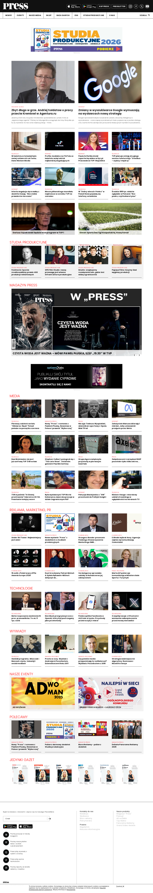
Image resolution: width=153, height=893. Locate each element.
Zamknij (120, 886)
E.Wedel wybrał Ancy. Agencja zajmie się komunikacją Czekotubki (126, 539)
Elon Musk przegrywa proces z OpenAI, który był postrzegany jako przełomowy (59, 618)
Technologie (21, 588)
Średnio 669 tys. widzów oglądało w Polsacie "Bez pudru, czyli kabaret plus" (124, 193)
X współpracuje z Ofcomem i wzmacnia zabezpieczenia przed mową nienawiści (125, 618)
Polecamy (19, 716)
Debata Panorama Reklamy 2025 (125, 745)
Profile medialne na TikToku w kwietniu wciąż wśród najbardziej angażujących (59, 158)
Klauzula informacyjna (90, 829)
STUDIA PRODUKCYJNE (93, 15)
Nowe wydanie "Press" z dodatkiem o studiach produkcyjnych (56, 539)
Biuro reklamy (86, 818)
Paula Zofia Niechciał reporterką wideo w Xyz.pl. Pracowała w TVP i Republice (91, 158)
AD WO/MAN (19, 707)
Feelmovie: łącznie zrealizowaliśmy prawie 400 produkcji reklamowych (24, 272)
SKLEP (48, 15)
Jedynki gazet (22, 759)
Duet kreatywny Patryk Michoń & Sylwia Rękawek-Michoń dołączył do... (59, 575)
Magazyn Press (23, 285)
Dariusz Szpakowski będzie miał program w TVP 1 (38, 232)
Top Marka (121, 821)
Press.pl (119, 816)
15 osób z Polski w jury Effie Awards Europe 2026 (23, 574)
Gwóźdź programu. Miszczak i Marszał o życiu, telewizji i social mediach (25, 661)
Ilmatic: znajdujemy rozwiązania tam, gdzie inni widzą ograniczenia (91, 272)
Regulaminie (71, 890)
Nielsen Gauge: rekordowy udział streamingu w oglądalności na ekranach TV (126, 497)
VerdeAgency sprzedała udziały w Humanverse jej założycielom (90, 575)
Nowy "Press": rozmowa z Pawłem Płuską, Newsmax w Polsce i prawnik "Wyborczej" (58, 426)
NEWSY (8, 15)
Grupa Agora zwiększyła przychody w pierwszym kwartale (89, 461)
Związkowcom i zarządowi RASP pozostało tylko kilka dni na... (126, 460)
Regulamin (85, 827)
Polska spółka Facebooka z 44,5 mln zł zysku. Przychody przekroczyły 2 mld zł (91, 618)
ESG (76, 15)
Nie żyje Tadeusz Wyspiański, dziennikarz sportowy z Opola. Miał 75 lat (92, 426)
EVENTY (20, 15)
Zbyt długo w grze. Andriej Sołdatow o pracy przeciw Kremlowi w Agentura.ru (42, 111)
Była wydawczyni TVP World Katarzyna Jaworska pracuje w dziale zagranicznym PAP (59, 497)
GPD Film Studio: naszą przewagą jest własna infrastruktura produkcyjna (58, 272)
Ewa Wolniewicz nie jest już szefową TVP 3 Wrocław (24, 460)
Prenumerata (86, 821)
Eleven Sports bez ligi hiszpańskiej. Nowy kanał (104, 232)
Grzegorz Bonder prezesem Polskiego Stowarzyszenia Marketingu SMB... (91, 539)
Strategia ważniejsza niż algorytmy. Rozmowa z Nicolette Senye (123, 661)
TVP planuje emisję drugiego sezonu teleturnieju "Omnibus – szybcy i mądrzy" (126, 158)
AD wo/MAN (121, 818)
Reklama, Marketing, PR (30, 509)
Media (15, 396)
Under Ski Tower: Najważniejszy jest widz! (26, 538)
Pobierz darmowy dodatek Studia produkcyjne (57, 745)
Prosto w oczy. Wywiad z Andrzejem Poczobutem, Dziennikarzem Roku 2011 (56, 661)
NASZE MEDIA (35, 15)
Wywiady (18, 631)
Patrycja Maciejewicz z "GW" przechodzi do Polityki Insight (92, 495)
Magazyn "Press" (124, 814)
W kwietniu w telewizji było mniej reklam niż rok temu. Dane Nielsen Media (24, 158)
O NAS (112, 15)
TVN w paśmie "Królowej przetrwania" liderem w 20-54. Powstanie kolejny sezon (25, 497)
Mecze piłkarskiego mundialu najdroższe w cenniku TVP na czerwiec (59, 193)
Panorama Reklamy (125, 823)
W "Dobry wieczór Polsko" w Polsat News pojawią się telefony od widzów (91, 193)
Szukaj (143, 15)
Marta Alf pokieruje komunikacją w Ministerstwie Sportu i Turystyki (125, 575)
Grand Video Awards (125, 825)
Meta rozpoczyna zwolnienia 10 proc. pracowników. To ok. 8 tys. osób (26, 618)
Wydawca (84, 816)
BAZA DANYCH (63, 15)
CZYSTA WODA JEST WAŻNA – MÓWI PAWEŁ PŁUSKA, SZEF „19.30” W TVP (62, 353)
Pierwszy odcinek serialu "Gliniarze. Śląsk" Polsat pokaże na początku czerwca (25, 426)
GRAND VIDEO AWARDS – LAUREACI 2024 (100, 707)
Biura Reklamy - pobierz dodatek (89, 745)
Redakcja (84, 814)
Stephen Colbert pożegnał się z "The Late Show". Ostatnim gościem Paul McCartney (59, 461)
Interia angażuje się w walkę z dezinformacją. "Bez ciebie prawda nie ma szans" (25, 193)
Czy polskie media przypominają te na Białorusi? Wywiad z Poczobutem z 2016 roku (92, 662)
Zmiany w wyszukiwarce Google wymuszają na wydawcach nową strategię (108, 111)
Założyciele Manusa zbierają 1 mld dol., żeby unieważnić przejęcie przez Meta (126, 426)
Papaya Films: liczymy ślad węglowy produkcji (124, 271)
